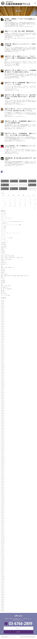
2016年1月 (2, 476)
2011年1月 (2, 574)
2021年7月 (2, 372)
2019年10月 (3, 405)
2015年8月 (2, 484)
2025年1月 (2, 318)
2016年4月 (2, 471)
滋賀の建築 (2, 272)
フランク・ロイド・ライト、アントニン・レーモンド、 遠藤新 (11, 224)
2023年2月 (2, 346)
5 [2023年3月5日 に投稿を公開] (35, 197)
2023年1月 (2, 347)
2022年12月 (3, 349)
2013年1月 (2, 535)
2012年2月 (2, 553)
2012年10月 (3, 540)
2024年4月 (2, 328)
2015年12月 (3, 477)
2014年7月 (2, 505)
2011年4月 (2, 569)
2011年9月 (2, 561)
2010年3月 (2, 589)
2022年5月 (2, 359)
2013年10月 (3, 520)
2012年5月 (2, 548)
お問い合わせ (18, 628)
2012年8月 (2, 543)
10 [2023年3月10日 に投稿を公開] (25, 199)
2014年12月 (3, 497)
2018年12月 (3, 421)
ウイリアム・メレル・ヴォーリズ (6, 218)
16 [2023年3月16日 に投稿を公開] (20, 201)
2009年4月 (2, 607)
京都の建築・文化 (3, 247)
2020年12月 (3, 382)
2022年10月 (3, 352)
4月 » (35, 208)
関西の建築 (2, 292)
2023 (18, 178)
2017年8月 (2, 444)
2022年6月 (2, 357)
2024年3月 (2, 329)
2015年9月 (2, 482)
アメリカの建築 (3, 213)
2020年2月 (2, 398)
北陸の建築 (2, 252)
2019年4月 (2, 415)
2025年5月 (2, 313)
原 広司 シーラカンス (5, 254)
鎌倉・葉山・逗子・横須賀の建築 (6, 288)
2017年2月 (2, 454)
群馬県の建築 (3, 280)
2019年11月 (3, 403)
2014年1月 (2, 515)
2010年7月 (2, 584)
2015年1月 (2, 495)
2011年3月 (2, 571)
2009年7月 (2, 602)
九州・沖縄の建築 (3, 246)
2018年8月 (2, 428)
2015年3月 (2, 492)
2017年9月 (2, 443)
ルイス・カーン (3, 236)
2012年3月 (2, 551)
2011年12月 (3, 556)
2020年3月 (2, 397)
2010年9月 (2, 581)
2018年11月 (3, 423)
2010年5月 (2, 586)
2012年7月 (2, 545)
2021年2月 (2, 379)
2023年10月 (3, 336)
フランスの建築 (3, 226)
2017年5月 (2, 449)
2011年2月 (2, 573)
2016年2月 (2, 474)
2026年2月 (2, 303)
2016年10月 (3, 461)
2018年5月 (2, 433)
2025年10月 (3, 306)
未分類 (2, 265)
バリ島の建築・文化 (4, 223)
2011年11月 (3, 558)
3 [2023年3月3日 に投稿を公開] (25, 197)
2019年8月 (2, 408)
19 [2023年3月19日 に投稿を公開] (35, 201)
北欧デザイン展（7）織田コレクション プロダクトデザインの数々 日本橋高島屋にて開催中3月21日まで (20, 58)
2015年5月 (2, 489)
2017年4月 (2, 451)
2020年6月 (2, 392)
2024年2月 (2, 331)
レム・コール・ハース (4, 241)
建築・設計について (31, 26)
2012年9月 (2, 541)
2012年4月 (2, 550)
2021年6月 (2, 374)
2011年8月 (2, 563)
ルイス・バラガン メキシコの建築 (6, 237)
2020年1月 (2, 400)
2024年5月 (2, 326)
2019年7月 (2, 410)
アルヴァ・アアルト (4, 216)
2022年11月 (3, 351)
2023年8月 (2, 339)
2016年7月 (2, 466)
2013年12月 (3, 517)
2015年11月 (3, 479)
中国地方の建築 (3, 242)
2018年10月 (3, 425)
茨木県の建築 (3, 282)
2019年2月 (2, 418)
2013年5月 (2, 528)
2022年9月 (2, 354)
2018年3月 (2, 436)
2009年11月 (3, 596)
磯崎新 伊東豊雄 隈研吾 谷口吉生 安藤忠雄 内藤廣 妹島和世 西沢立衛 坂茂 (14, 275)
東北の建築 (2, 269)
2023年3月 (2, 344)
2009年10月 (3, 597)
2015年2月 (2, 494)
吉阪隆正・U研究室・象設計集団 (6, 259)
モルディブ (2, 234)
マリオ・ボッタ (3, 231)
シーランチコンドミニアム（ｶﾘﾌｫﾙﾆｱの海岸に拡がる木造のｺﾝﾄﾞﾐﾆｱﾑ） (12, 221)
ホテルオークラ (3, 229)
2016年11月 (3, 459)
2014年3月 (2, 512)
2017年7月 (2, 446)
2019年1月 (2, 420)
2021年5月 (2, 375)
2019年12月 (3, 402)
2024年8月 (2, 321)
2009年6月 (2, 604)
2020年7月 (2, 390)
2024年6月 (2, 324)
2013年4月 (2, 530)
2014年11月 (3, 499)
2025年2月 (2, 316)
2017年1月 (2, 456)
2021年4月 (2, 377)
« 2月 (2, 208)
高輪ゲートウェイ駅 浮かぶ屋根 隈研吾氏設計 (19, 31)
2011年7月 (2, 564)
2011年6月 (2, 566)
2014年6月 (2, 507)
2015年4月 (2, 490)
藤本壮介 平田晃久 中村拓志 (6, 285)
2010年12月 (3, 576)
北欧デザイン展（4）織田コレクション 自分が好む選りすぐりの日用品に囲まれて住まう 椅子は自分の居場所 (20, 96)
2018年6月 (2, 431)
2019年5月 (2, 413)
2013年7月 (2, 525)
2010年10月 (3, 579)
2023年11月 (3, 334)
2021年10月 (3, 369)
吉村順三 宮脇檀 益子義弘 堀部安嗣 (22, 26)
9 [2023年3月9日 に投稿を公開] (20, 199)
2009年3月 (2, 609)
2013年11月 (3, 518)
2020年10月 (3, 385)
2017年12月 (3, 438)
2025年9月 (2, 308)
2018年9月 (2, 426)
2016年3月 (2, 472)
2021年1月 (2, 380)
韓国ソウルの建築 (3, 293)
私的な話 (17, 51)
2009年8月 (2, 601)
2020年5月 (2, 393)
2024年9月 (2, 319)
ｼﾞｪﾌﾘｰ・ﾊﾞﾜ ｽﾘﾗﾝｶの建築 (5, 295)
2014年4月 (2, 510)
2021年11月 (3, 367)
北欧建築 (17, 65)
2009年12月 (3, 594)
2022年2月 (2, 362)
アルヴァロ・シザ (3, 214)
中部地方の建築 (3, 244)
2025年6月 (2, 311)
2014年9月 (2, 502)
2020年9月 (2, 387)
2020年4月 (2, 395)
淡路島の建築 (3, 270)
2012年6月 (2, 546)
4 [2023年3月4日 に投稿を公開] (30, 197)
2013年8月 (2, 523)
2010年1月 (2, 592)
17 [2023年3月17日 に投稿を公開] (25, 201)
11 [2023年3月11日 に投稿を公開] (30, 199)
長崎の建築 (2, 290)
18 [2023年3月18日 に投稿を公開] (30, 201)
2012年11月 (3, 538)
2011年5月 (2, 568)
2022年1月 (2, 364)
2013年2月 (2, 533)
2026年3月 (2, 301)
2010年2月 (2, 591)
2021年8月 (2, 370)
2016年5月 (2, 469)
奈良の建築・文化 (3, 262)
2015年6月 (2, 487)
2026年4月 (2, 300)
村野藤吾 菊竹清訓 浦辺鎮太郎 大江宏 (8, 267)
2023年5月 (2, 341)
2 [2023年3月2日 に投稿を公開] (20, 197)
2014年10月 (3, 500)
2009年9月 (2, 599)
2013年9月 (2, 522)
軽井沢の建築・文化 (4, 287)
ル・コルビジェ (3, 239)
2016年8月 (2, 464)
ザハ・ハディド (3, 219)
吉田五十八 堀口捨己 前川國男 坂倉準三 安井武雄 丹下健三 (11, 257)
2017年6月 (2, 448)
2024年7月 (2, 323)
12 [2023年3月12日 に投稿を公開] (35, 199)
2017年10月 (3, 441)
